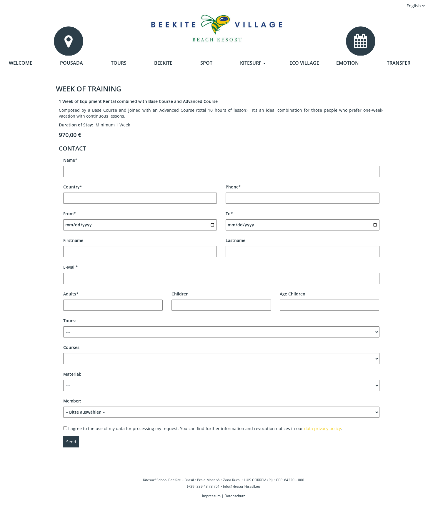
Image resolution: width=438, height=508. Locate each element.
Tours (118, 63)
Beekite (163, 63)
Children (221, 299)
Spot (206, 63)
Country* (140, 192)
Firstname (140, 246)
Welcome (20, 63)
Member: (221, 406)
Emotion (347, 63)
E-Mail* (221, 272)
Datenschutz (234, 495)
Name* (221, 165)
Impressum (211, 495)
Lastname (302, 246)
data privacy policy (322, 428)
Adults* (113, 299)
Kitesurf (253, 63)
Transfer (398, 63)
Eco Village (304, 63)
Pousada (71, 63)
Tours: (221, 327)
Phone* (302, 192)
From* (140, 219)
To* (302, 219)
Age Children (329, 299)
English (416, 6)
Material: (221, 381)
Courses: (221, 354)
